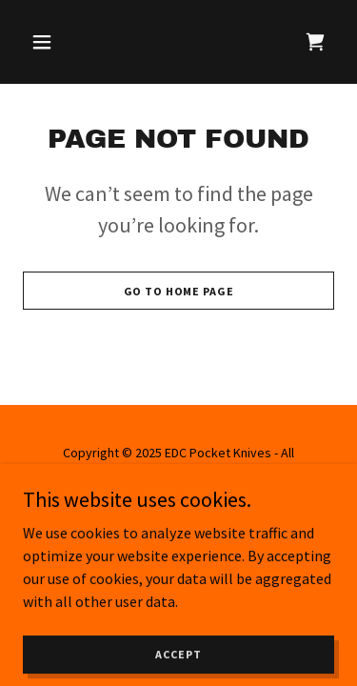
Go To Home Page (179, 291)
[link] (315, 42)
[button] (46, 42)
